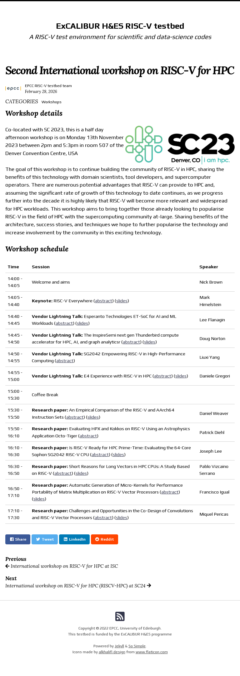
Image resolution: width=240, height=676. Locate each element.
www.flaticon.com (152, 651)
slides (122, 300)
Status (163, 5)
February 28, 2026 (41, 91)
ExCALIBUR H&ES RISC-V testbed (120, 26)
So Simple (137, 646)
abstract (103, 300)
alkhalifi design (112, 651)
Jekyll (119, 646)
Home (76, 5)
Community (138, 5)
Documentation (104, 5)
